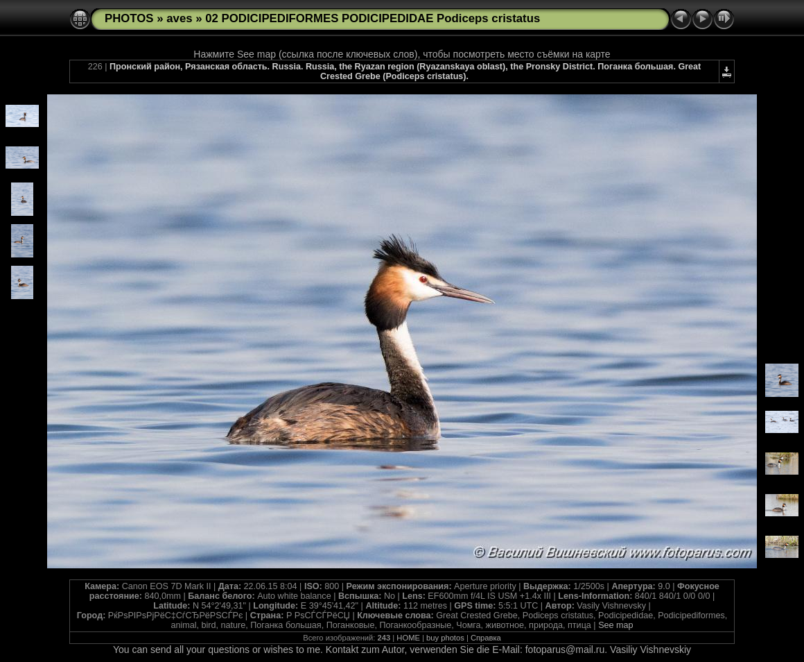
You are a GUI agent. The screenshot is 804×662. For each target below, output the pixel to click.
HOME (408, 638)
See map (615, 625)
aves (179, 18)
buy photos (445, 638)
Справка (486, 638)
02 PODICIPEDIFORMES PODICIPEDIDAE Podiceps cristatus (372, 18)
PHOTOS (129, 18)
